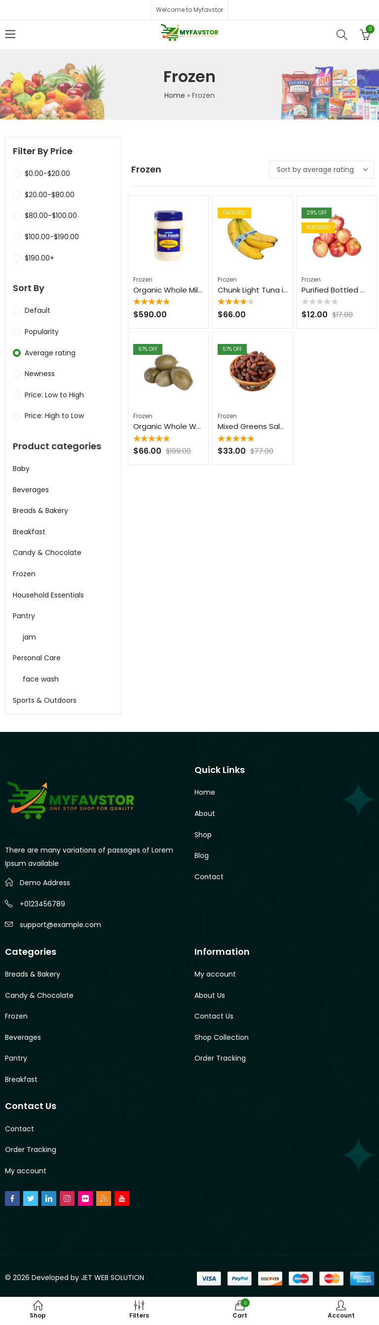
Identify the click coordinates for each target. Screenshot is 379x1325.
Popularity (42, 332)
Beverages (31, 490)
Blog (201, 855)
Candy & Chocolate (47, 552)
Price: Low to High (54, 395)
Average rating (50, 353)
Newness (40, 374)
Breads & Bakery (40, 510)
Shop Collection (221, 1037)
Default (37, 310)
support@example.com (60, 925)
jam (29, 637)
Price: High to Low (54, 416)
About (204, 813)
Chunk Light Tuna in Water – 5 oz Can (286, 290)
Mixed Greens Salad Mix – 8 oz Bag (280, 426)
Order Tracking (220, 1058)
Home (174, 95)
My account (215, 974)
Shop (203, 835)
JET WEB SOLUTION (112, 1277)
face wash (41, 679)
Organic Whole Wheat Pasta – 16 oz (199, 426)
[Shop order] (321, 169)
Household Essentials (48, 595)
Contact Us (213, 1016)
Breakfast (29, 532)
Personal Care (37, 658)
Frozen (142, 279)
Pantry (24, 616)
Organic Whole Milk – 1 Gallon (185, 290)
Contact (209, 877)
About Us (209, 995)
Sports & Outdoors (44, 700)
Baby (21, 468)
